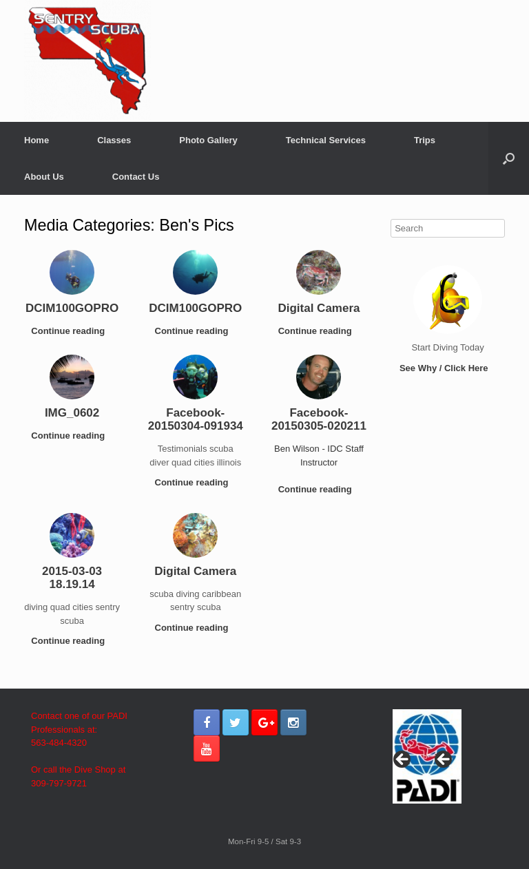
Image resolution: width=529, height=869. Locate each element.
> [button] (444, 760)
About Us (44, 176)
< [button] (403, 760)
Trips (424, 140)
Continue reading (72, 331)
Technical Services (326, 140)
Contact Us (136, 176)
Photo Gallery (208, 140)
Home (36, 140)
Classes (114, 140)
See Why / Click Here (448, 368)
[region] (427, 763)
